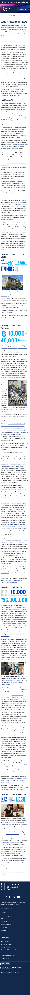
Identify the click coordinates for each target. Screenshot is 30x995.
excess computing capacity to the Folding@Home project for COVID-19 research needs (14, 780)
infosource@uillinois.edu (7, 908)
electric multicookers (6, 418)
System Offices (5, 958)
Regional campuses (6, 924)
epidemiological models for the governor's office (14, 348)
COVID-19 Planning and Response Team (12, 41)
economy (3, 862)
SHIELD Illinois (5, 127)
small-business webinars (12, 834)
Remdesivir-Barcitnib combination (10, 629)
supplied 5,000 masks (13, 722)
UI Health (3, 930)
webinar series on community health (11, 842)
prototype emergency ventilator (4, 399)
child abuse (9, 862)
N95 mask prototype (6, 312)
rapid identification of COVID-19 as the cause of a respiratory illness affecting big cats (14, 542)
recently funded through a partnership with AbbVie (14, 765)
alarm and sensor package (10, 409)
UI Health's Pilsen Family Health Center (11, 305)
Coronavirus (5, 15)
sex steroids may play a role (20, 787)
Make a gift (4, 952)
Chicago (3, 919)
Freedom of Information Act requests (11, 950)
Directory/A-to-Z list (6, 944)
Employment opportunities (8, 947)
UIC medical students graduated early (11, 726)
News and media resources (8, 955)
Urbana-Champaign (6, 916)
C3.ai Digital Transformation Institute (14, 466)
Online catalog (5, 927)
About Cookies (5, 963)
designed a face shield (17, 695)
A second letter (11, 154)
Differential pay (5, 296)
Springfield (4, 921)
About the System (6, 9)
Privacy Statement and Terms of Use (10, 972)
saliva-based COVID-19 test (8, 361)
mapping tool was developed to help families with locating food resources (13, 511)
